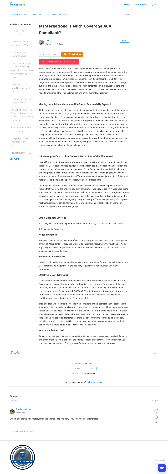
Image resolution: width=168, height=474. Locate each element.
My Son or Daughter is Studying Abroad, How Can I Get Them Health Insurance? (22, 115)
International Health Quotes (59, 62)
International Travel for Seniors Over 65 (21, 101)
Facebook (11, 352)
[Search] (139, 14)
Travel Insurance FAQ (21, 152)
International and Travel (41, 14)
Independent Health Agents (19, 14)
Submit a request (140, 4)
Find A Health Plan (72, 54)
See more (14, 159)
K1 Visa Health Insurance (18, 32)
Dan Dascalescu (24, 409)
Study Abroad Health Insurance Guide (21, 129)
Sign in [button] (153, 4)
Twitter (15, 352)
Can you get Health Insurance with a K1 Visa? (20, 142)
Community (125, 4)
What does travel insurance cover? (19, 54)
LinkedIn (18, 352)
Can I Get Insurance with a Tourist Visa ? (20, 43)
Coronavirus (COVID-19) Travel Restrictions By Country (22, 88)
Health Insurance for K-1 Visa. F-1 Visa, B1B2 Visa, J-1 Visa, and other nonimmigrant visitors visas (22, 70)
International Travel (59, 14)
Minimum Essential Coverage (55, 113)
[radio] (77, 368)
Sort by (153, 400)
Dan (47, 40)
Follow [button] (124, 41)
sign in (17, 431)
